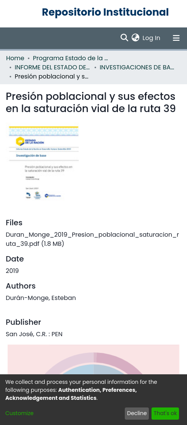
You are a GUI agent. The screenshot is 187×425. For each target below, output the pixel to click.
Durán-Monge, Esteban (41, 297)
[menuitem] (135, 38)
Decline (137, 413)
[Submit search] (124, 38)
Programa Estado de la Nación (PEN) (71, 58)
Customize (19, 413)
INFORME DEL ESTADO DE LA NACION (53, 67)
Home (15, 58)
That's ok (165, 413)
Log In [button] (152, 38)
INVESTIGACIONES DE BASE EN (138, 67)
